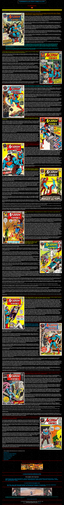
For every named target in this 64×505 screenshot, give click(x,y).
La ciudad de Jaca (36, 485)
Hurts (26, 485)
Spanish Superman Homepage (18, 478)
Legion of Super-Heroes (10, 480)
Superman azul (45, 479)
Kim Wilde (23, 485)
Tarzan (13, 484)
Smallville (16, 480)
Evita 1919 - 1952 (30, 485)
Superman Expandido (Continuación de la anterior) (31, 478)
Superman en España (51, 479)
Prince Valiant (9, 484)
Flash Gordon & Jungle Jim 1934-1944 (20, 484)
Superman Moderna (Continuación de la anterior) (46, 478)
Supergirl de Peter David (31, 479)
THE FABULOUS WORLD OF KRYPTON (10, 453)
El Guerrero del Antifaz (42, 484)
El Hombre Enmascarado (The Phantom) (32, 484)
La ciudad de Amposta (43, 485)
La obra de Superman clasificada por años (32, 473)
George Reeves (19, 479)
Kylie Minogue (19, 485)
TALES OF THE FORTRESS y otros (9, 455)
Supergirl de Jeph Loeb (39, 479)
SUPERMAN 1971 (6, 452)
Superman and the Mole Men (12, 479)
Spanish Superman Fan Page (9, 478)
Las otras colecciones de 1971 (8, 456)
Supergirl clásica (24, 479)
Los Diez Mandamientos (13, 485)
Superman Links (6, 459)
